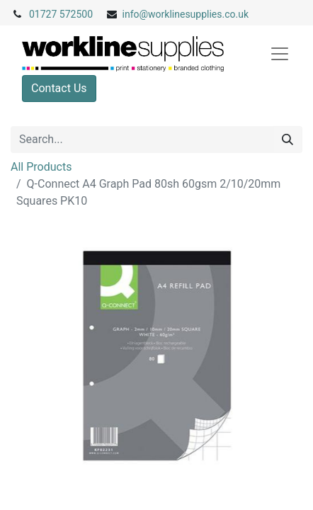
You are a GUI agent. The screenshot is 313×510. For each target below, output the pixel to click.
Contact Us (59, 88)
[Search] (287, 139)
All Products (41, 167)
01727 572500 (61, 14)
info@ (136, 14)
